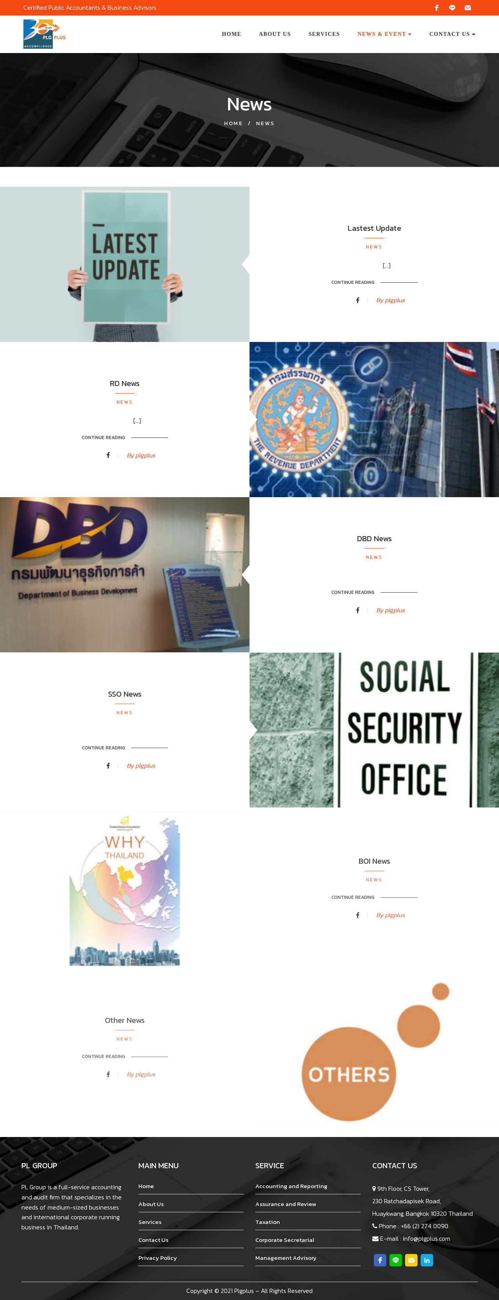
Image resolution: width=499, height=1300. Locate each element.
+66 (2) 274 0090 (424, 1226)
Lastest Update (374, 233)
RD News (125, 416)
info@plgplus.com (426, 1238)
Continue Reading (353, 286)
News (374, 251)
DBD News (374, 577)
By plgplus (390, 304)
